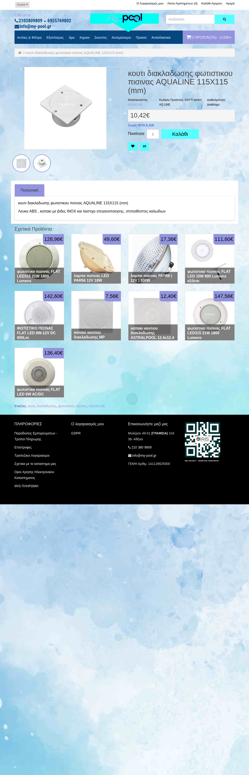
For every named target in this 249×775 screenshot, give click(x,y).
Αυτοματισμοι (121, 37)
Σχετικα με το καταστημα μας (35, 464)
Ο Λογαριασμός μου (150, 3)
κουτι (31, 406)
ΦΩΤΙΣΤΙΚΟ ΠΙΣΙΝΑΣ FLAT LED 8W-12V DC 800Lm (36, 333)
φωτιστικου (66, 406)
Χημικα (83, 37)
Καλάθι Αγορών (211, 3)
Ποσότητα (136, 133)
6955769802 (59, 21)
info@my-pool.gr (35, 26)
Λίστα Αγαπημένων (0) (182, 3)
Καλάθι (180, 134)
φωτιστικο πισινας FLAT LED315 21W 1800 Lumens (38, 276)
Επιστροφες (23, 447)
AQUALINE (135, 104)
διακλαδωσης (46, 406)
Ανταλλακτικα (161, 37)
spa (71, 37)
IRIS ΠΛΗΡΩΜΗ (26, 486)
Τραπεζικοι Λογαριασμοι (32, 455)
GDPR (76, 433)
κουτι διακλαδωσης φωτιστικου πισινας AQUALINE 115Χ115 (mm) (75, 53)
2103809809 (30, 21)
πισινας (81, 406)
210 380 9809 (141, 447)
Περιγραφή (30, 190)
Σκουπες (100, 37)
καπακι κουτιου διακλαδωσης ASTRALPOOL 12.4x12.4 (152, 333)
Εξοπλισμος (54, 37)
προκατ (141, 37)
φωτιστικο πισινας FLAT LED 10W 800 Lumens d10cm (209, 276)
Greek (22, 4)
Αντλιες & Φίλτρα (29, 37)
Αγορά (230, 3)
